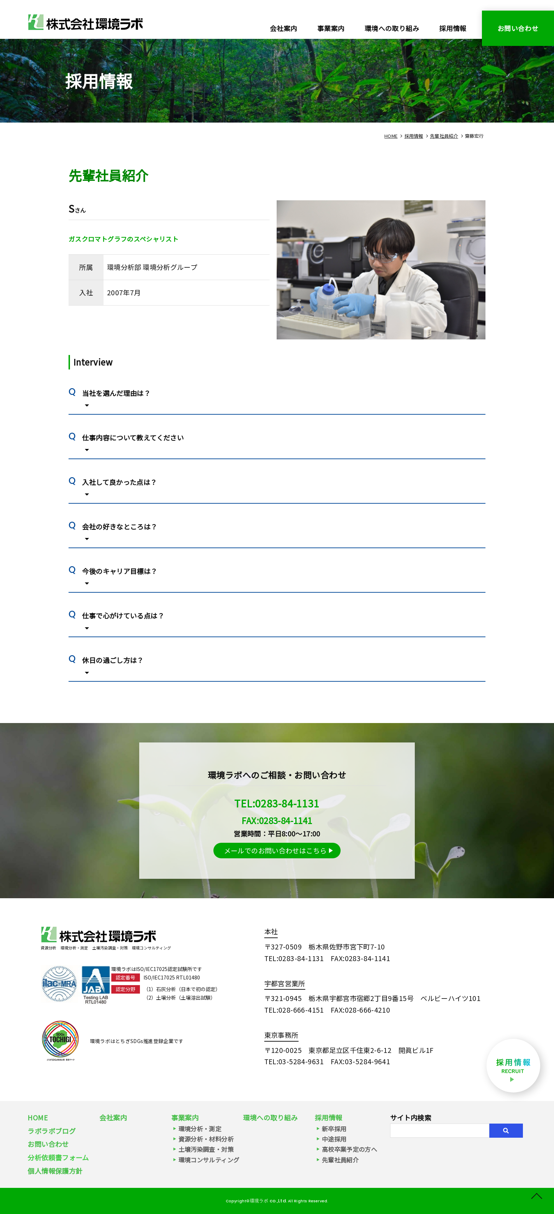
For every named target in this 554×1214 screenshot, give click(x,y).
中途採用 (334, 1139)
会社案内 (283, 28)
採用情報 (453, 28)
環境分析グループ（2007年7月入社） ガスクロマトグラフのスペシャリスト (85, 21)
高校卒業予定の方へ (349, 1149)
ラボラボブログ (52, 1131)
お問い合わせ (517, 28)
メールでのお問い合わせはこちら (275, 850)
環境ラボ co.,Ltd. (268, 1200)
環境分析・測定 (200, 1128)
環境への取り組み (392, 28)
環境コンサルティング (209, 1159)
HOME (38, 1118)
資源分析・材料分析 (206, 1139)
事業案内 (185, 1118)
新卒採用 (334, 1128)
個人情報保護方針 (55, 1171)
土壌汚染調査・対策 (206, 1149)
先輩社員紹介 (340, 1159)
